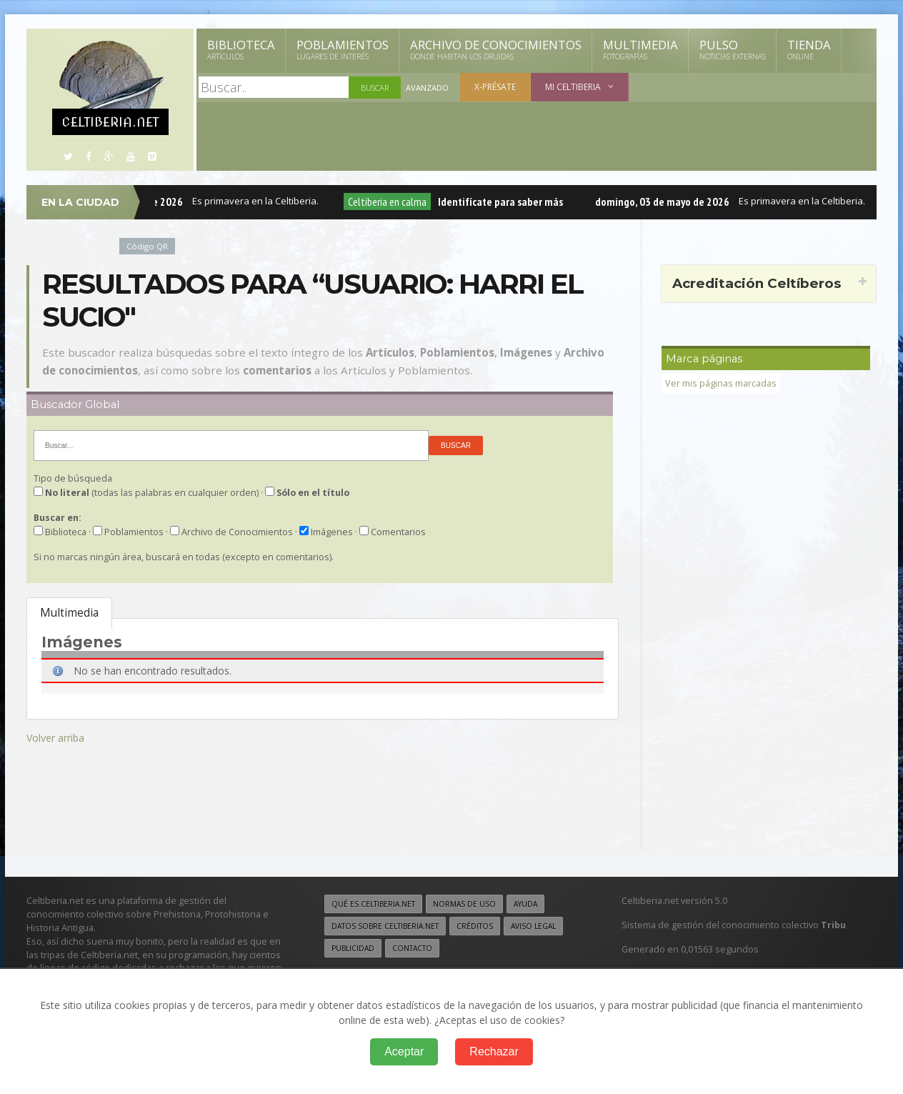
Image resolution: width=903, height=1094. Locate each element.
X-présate (495, 87)
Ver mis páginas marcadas (721, 383)
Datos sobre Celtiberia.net (385, 926)
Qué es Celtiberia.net (373, 904)
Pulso (732, 49)
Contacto (412, 948)
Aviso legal (533, 926)
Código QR (147, 246)
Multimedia (640, 49)
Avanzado (427, 87)
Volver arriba (55, 738)
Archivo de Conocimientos (496, 49)
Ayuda (525, 904)
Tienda (809, 49)
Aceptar (404, 1051)
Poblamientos (342, 49)
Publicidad (352, 948)
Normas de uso (464, 904)
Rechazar (493, 1051)
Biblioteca (241, 49)
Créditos (475, 926)
